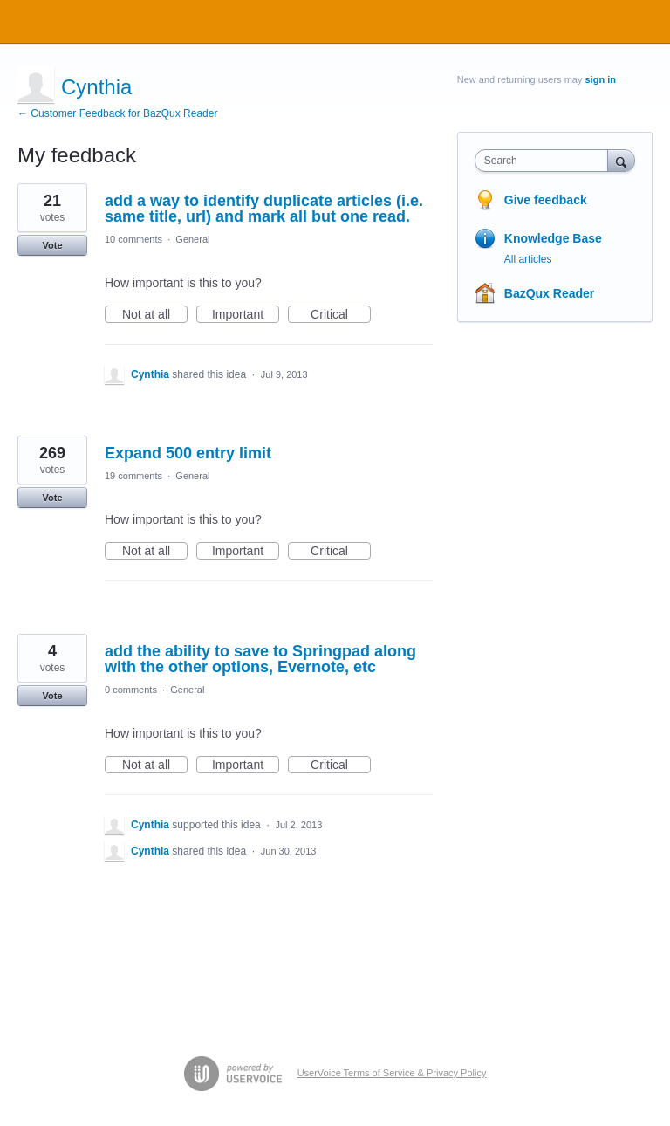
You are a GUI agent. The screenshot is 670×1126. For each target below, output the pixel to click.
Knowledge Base (553, 238)
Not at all (155, 315)
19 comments (133, 475)
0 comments (131, 689)
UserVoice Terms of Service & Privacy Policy (392, 1073)
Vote (52, 245)
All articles (528, 259)
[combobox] (545, 160)
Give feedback (545, 200)
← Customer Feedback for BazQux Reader (117, 113)
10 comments (133, 239)
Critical (341, 315)
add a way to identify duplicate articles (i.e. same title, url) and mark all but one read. (264, 208)
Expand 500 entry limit (188, 453)
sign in (600, 79)
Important (245, 315)
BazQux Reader (549, 293)
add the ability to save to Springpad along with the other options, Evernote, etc (260, 659)
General (192, 239)
